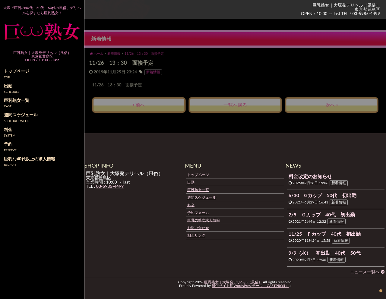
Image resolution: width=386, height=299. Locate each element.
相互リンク (196, 235)
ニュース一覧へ (367, 271)
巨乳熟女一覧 (198, 189)
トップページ (198, 174)
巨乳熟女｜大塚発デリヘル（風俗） (233, 282)
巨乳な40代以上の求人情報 (29, 158)
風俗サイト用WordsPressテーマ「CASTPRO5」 (250, 285)
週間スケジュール (201, 197)
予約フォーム (198, 212)
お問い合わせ (198, 227)
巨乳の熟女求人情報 (203, 220)
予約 (8, 143)
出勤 (191, 182)
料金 (191, 205)
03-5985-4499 (110, 186)
